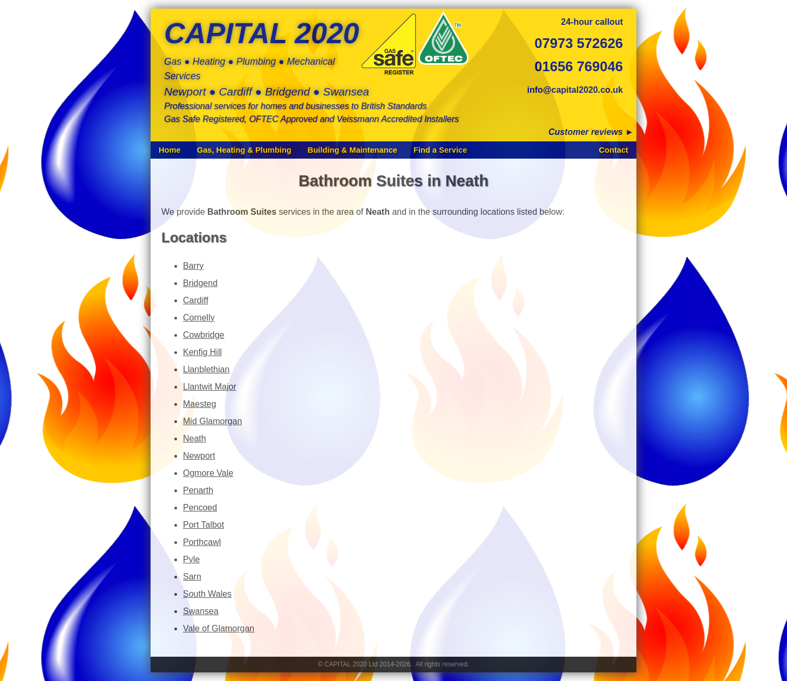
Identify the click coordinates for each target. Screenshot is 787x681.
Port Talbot (203, 524)
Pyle (191, 559)
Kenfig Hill (202, 352)
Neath (194, 438)
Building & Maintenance (352, 150)
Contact (613, 150)
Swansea (201, 611)
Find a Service (440, 150)
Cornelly (199, 317)
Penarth (198, 490)
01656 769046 (578, 66)
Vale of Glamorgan (218, 628)
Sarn (192, 576)
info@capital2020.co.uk (575, 89)
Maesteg (199, 403)
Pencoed (200, 507)
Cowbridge (203, 334)
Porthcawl (202, 542)
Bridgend (200, 283)
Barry (193, 265)
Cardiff (195, 300)
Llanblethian (206, 369)
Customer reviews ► (591, 132)
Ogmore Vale (208, 473)
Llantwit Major (209, 386)
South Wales (207, 593)
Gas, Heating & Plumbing (244, 150)
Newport (199, 455)
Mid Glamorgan (212, 421)
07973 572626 (578, 43)
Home (170, 150)
